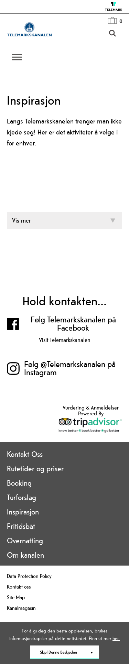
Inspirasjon (23, 512)
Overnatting (25, 540)
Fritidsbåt (21, 526)
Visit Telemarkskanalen (64, 340)
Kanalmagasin (21, 608)
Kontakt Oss (25, 454)
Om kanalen (25, 555)
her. (116, 638)
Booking (19, 483)
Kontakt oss (19, 586)
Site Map (16, 597)
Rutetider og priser (35, 468)
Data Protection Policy (29, 576)
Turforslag (21, 497)
